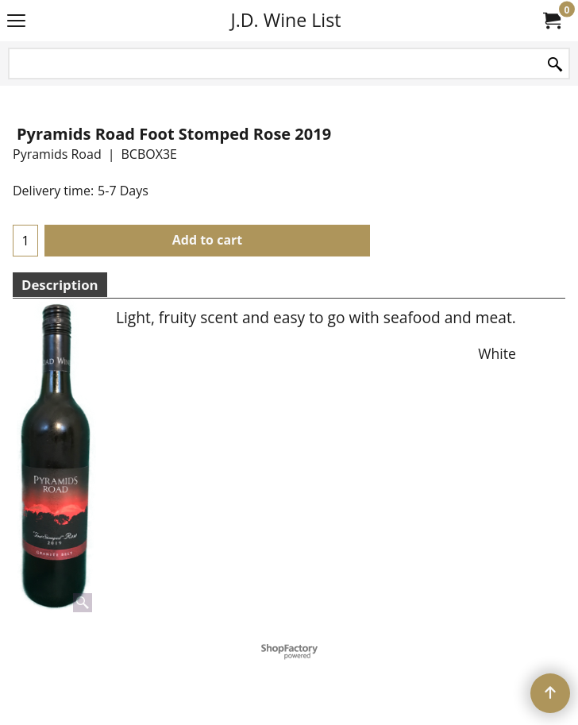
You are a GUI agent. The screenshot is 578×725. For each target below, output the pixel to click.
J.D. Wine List (285, 20)
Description (59, 285)
